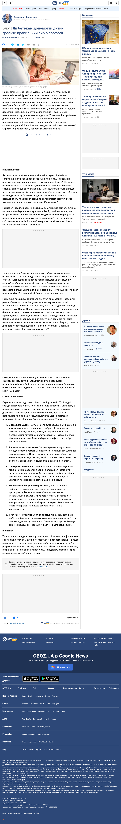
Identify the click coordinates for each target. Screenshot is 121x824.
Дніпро (47, 696)
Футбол (25, 704)
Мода (45, 749)
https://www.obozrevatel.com (82, 760)
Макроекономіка (44, 734)
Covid (51, 742)
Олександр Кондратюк (25, 17)
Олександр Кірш (89, 462)
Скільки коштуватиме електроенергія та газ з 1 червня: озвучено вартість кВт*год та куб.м (94, 75)
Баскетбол (34, 704)
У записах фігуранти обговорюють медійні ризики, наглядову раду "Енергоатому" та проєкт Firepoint (99, 264)
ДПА (52, 711)
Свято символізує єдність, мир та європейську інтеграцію (95, 59)
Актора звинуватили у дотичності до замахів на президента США (92, 111)
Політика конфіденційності (103, 638)
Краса (38, 749)
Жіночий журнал (55, 749)
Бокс (48, 704)
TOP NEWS (88, 174)
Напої (33, 727)
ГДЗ (23, 711)
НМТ (63, 711)
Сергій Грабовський (91, 421)
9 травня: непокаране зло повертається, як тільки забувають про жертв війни (94, 329)
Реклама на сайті (28, 642)
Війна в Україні (30, 9)
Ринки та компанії (29, 734)
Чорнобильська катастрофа (96, 9)
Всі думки (88, 470)
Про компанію (27, 638)
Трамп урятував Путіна (94, 428)
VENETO (62, 9)
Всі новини (114, 688)
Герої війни (17, 9)
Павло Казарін (89, 349)
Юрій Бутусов (88, 365)
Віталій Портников (90, 335)
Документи (50, 642)
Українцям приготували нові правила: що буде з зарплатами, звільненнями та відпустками (98, 210)
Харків (30, 696)
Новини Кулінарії (43, 727)
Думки (86, 320)
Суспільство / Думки (9, 37)
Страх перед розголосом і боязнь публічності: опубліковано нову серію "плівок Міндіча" (99, 255)
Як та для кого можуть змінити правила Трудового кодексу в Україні (98, 218)
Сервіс (53, 719)
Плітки (31, 749)
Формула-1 (56, 704)
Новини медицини (29, 742)
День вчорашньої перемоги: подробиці (93, 457)
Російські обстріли (75, 9)
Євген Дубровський (91, 449)
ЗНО (57, 711)
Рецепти (25, 727)
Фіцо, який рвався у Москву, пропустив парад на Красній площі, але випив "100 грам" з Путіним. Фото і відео (100, 233)
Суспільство (55, 623)
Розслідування (70, 688)
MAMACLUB (42, 742)
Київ (24, 696)
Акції (47, 719)
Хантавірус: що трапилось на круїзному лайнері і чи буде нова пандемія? (96, 442)
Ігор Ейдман (88, 432)
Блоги (81, 688)
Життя (51, 688)
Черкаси (55, 696)
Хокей (42, 704)
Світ (35, 688)
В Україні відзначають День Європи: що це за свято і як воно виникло (98, 51)
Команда (49, 638)
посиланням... (42, 566)
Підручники (31, 711)
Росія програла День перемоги (93, 344)
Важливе (87, 15)
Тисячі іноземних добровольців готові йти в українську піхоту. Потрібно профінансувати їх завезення (96, 359)
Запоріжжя (39, 696)
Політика (22, 688)
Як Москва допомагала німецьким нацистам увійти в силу (95, 414)
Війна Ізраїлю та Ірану (47, 9)
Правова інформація (77, 638)
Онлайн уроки (43, 711)
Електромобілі (38, 719)
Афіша (24, 749)
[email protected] (30, 807)
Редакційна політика (17, 623)
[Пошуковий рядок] (116, 3)
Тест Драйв (26, 719)
